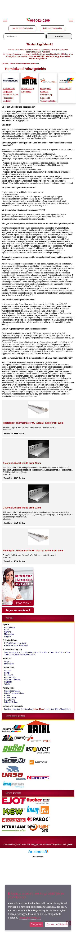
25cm (17, 655)
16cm (56, 652)
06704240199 (38, 20)
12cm (41, 652)
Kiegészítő (7, 91)
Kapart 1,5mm (10, 698)
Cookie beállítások (56, 924)
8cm (31, 652)
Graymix (7, 632)
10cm (35, 652)
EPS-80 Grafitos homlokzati (16, 645)
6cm (23, 652)
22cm (6, 655)
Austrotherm (9, 627)
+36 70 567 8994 (23, 583)
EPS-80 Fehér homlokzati (15, 643)
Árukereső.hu (38, 857)
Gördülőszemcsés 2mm (14, 693)
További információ (29, 917)
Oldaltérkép (52, 837)
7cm (27, 652)
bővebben (7, 430)
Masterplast (9, 634)
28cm (27, 655)
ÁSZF (21, 837)
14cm (46, 652)
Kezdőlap (5, 63)
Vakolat (7, 684)
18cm (62, 652)
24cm (11, 655)
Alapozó (7, 671)
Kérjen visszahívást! (17, 610)
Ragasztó (8, 682)
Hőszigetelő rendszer (8, 99)
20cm (67, 652)
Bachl (6, 630)
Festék (7, 673)
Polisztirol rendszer (12, 680)
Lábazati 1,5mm (11, 702)
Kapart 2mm (9, 700)
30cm (32, 655)
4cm (14, 652)
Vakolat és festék (10, 95)
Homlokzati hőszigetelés (22, 28)
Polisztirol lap (9, 88)
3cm (10, 652)
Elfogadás (36, 924)
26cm (22, 655)
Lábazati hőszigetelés (52, 28)
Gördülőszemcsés (12, 691)
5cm (18, 652)
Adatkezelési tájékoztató (35, 837)
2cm (6, 652)
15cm (51, 652)
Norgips (7, 636)
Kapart (7, 695)
